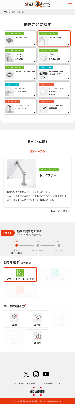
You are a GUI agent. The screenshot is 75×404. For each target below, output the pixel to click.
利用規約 (31, 383)
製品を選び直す (59, 211)
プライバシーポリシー (50, 383)
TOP (6, 12)
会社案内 (18, 383)
